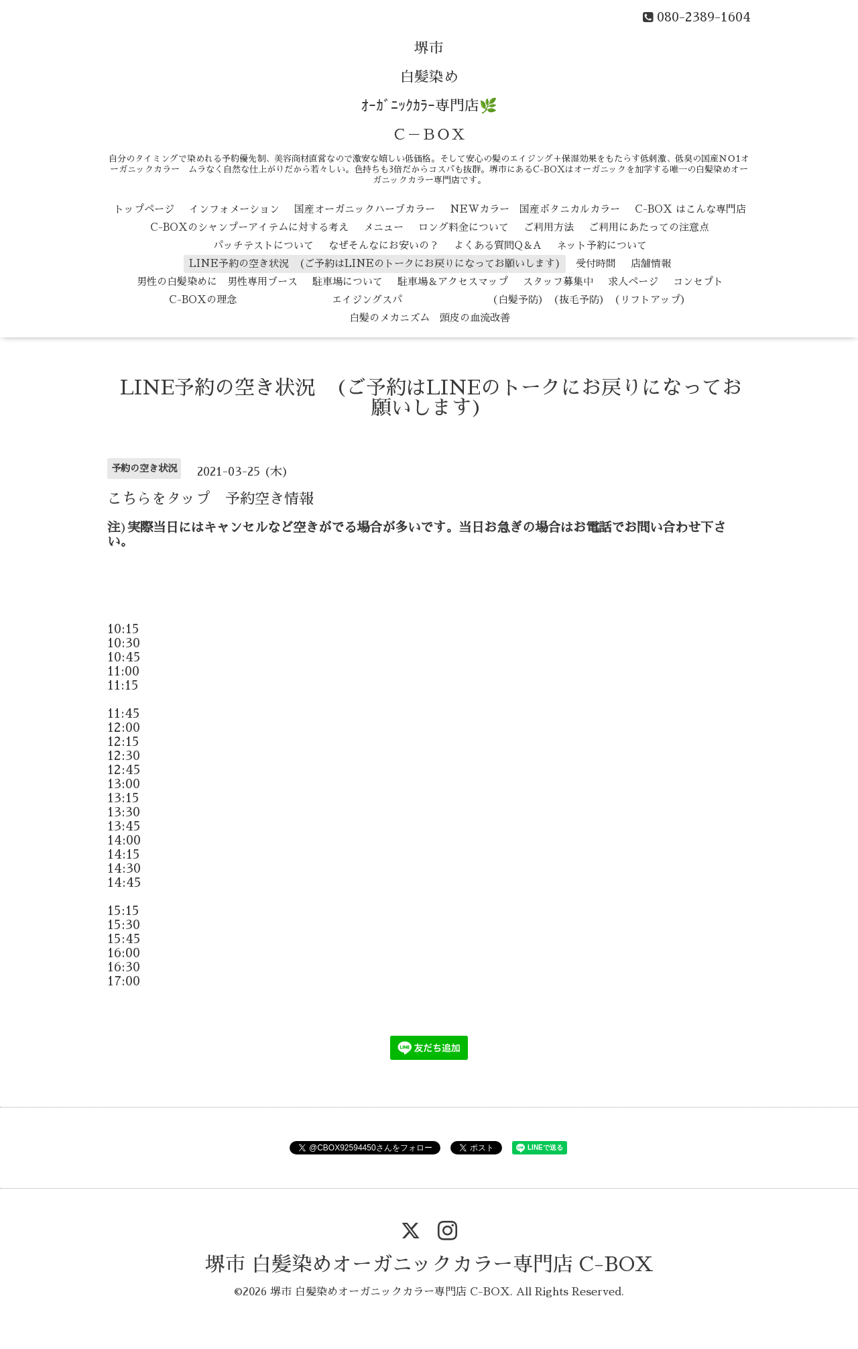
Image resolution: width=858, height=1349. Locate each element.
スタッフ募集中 (558, 281)
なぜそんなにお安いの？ (383, 245)
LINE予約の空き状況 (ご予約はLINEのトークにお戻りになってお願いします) (375, 263)
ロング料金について (463, 227)
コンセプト (698, 281)
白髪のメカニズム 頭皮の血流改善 (429, 318)
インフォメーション (234, 209)
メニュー (383, 227)
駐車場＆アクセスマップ (452, 281)
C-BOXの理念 (203, 299)
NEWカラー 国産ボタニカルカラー (535, 209)
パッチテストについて (263, 245)
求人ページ (633, 281)
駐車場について (347, 281)
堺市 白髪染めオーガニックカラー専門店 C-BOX (429, 1264)
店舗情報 (651, 263)
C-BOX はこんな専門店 (690, 209)
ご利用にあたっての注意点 (649, 227)
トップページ (144, 209)
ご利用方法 (549, 227)
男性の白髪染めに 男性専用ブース (217, 281)
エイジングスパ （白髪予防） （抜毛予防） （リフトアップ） (470, 299)
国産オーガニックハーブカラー (364, 209)
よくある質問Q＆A (498, 245)
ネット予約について (601, 245)
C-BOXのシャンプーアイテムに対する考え (249, 227)
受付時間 (596, 263)
